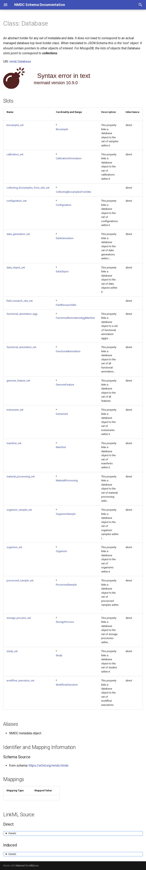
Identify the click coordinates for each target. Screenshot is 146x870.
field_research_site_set (20, 300)
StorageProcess (65, 621)
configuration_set (17, 200)
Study (59, 655)
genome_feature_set (18, 380)
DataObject (62, 271)
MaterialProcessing (67, 480)
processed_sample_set (20, 580)
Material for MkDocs (27, 865)
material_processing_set (21, 476)
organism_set (14, 547)
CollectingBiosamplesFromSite (73, 191)
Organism (61, 551)
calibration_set (15, 154)
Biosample (62, 129)
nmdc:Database (20, 61)
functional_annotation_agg (22, 313)
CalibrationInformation (68, 158)
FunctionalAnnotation (68, 351)
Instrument (62, 413)
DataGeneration (64, 238)
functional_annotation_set (21, 347)
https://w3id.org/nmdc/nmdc (49, 765)
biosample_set (15, 125)
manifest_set (14, 443)
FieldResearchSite (66, 304)
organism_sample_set (19, 509)
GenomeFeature (65, 384)
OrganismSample (65, 513)
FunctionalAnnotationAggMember (75, 317)
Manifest (61, 447)
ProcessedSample (66, 584)
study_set (12, 651)
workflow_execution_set (20, 680)
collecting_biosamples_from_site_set (28, 187)
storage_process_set (19, 617)
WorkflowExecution (67, 684)
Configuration (63, 204)
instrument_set (15, 409)
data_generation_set (18, 234)
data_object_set (16, 267)
